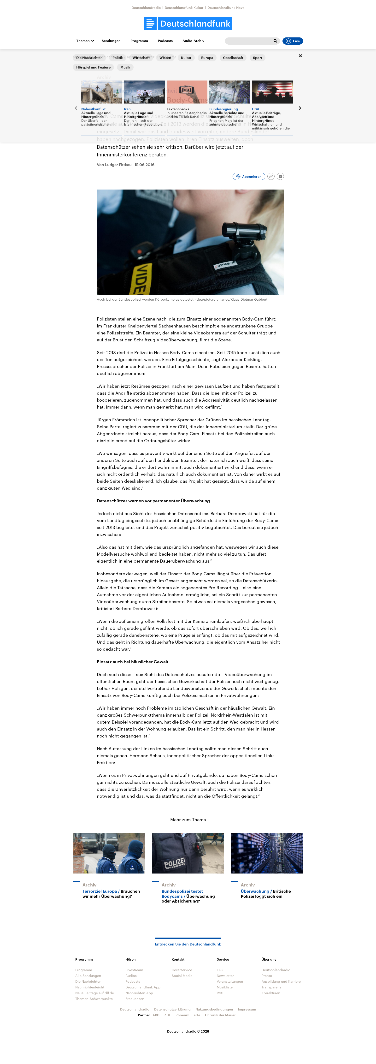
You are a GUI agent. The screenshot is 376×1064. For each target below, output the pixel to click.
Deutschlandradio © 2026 (188, 1031)
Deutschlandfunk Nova (226, 8)
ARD (156, 1015)
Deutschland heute (107, 57)
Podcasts (165, 40)
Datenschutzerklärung (172, 1009)
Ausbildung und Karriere (281, 981)
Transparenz (271, 987)
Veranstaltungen (230, 981)
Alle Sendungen (88, 976)
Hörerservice (182, 970)
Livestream (134, 970)
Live (293, 41)
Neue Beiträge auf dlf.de (94, 993)
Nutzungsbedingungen (214, 1009)
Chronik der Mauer (220, 1015)
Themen (83, 40)
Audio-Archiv (193, 40)
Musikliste (225, 987)
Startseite (80, 57)
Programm (139, 40)
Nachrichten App (139, 993)
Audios (131, 976)
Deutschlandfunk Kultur (184, 8)
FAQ (220, 970)
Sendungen (111, 40)
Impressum (247, 1009)
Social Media (182, 976)
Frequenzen (134, 999)
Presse (267, 976)
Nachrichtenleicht (89, 987)
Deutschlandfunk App (142, 987)
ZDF (167, 1015)
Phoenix (182, 1015)
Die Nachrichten (88, 981)
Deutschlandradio (146, 8)
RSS (220, 993)
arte (197, 1015)
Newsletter (225, 976)
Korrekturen (271, 993)
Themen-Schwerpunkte (94, 999)
